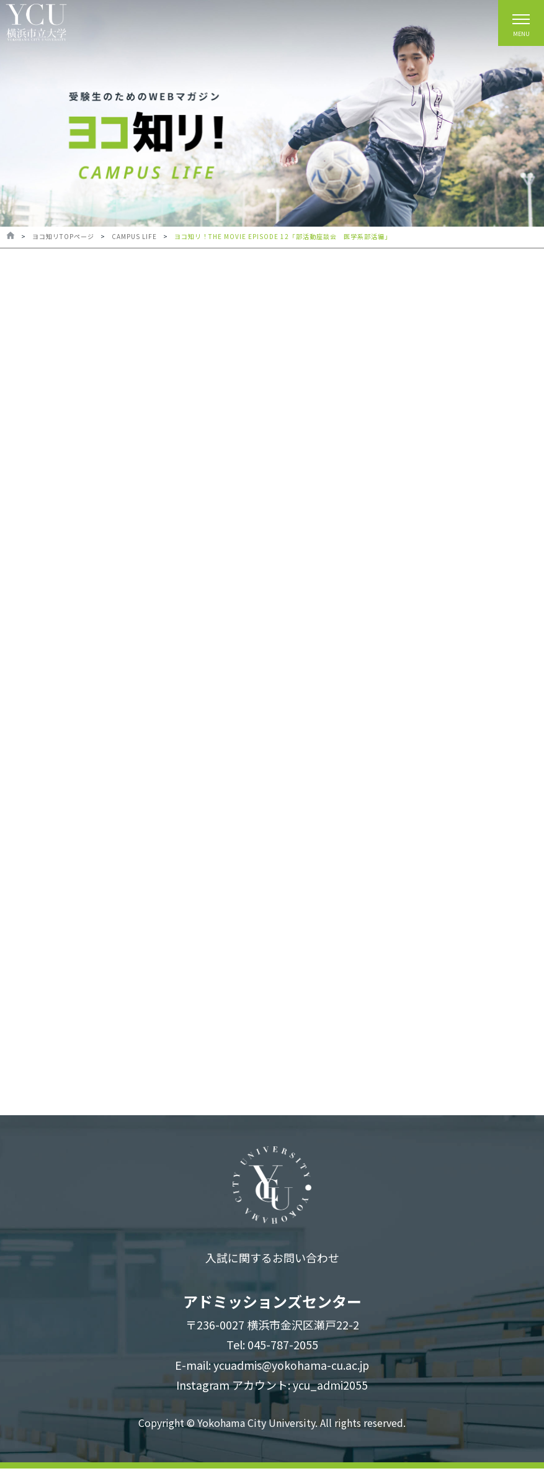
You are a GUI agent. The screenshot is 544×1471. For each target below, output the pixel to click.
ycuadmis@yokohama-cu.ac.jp (291, 1367)
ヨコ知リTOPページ (63, 236)
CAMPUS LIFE (134, 236)
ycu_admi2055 (330, 1387)
